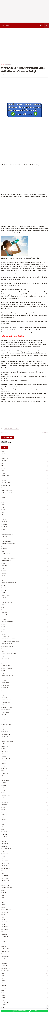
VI (25, 944)
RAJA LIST (25, 832)
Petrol (25, 822)
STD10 (25, 905)
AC (25, 463)
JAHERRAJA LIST (25, 700)
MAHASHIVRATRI (25, 739)
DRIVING (25, 566)
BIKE (25, 498)
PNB (25, 817)
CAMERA (25, 527)
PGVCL (25, 810)
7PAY (25, 456)
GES (25, 600)
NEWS (25, 778)
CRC (25, 551)
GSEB (25, 627)
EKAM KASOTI (25, 580)
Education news (25, 588)
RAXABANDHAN (25, 849)
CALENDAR (25, 522)
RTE (25, 859)
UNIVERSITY (25, 939)
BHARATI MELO (25, 495)
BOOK (25, 507)
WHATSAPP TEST (25, 968)
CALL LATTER (25, 524)
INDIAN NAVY (25, 685)
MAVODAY (25, 749)
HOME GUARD (25, 666)
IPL (25, 690)
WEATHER (25, 963)
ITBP (25, 695)
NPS (25, 788)
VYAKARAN (25, 956)
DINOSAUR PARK (25, 561)
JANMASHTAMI (25, 702)
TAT (25, 917)
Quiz (25, 827)
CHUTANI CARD (25, 541)
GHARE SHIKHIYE (25, 602)
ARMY (25, 473)
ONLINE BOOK (25, 795)
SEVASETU (25, 878)
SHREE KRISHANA (25, 888)
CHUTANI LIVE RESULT (25, 544)
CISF (25, 546)
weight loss (25, 1005)
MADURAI (25, 732)
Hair (25, 673)
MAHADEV (25, 737)
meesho (25, 985)
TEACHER (25, 922)
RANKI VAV (25, 844)
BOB (25, 505)
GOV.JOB (25, 615)
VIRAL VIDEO (25, 951)
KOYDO (25, 717)
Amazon (25, 480)
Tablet (25, 932)
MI (25, 754)
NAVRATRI (25, 773)
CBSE (25, 529)
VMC (25, 954)
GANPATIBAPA (25, 595)
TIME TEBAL (25, 929)
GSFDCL (25, 629)
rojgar (25, 1000)
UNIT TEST (25, 937)
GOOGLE (25, 612)
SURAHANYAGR (25, 910)
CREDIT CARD (25, 554)
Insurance (25, 698)
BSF (25, 515)
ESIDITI (25, 585)
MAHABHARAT (25, 734)
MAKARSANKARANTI (25, 741)
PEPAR (25, 807)
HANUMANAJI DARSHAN (25, 654)
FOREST (25, 593)
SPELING (25, 893)
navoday (25, 988)
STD (25, 903)
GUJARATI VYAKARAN (25, 646)
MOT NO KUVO (25, 759)
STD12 (25, 907)
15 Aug (25, 454)
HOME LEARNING (25, 668)
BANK (25, 488)
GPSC (25, 617)
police (25, 993)
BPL (25, 512)
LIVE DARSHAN (25, 724)
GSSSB (25, 634)
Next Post (44, 432)
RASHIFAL (25, 846)
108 (25, 451)
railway (25, 995)
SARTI (25, 871)
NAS (25, 771)
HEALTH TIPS (15, 428)
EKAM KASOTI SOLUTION (25, 583)
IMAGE (25, 681)
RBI (25, 851)
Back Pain (25, 519)
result (25, 998)
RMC (25, 856)
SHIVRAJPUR (25, 885)
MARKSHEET (25, 746)
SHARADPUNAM (25, 881)
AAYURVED (8, 64)
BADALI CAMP (25, 483)
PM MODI (25, 815)
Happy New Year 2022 (25, 676)
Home (2, 64)
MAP (25, 744)
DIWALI (25, 563)
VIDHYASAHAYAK (25, 949)
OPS (25, 798)
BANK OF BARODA (25, 490)
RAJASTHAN (25, 834)
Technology (25, 934)
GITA (25, 605)
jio (25, 983)
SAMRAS (25, 866)
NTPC (25, 790)
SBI (25, 873)
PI (25, 812)
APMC (25, 468)
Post (25, 824)
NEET (25, 776)
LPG (25, 727)
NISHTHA (25, 783)
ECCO (25, 576)
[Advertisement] (24, 11)
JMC (25, 705)
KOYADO (25, 715)
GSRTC (25, 632)
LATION (25, 720)
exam (25, 981)
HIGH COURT (25, 661)
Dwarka (25, 573)
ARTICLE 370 (25, 476)
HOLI (25, 663)
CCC (25, 532)
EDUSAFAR (25, 578)
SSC (25, 898)
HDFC (25, 656)
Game (25, 649)
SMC (25, 890)
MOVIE (25, 761)
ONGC (25, 793)
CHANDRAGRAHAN (25, 534)
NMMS (25, 785)
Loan (25, 729)
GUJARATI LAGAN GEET (25, 639)
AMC (25, 466)
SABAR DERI (25, 861)
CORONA (25, 549)
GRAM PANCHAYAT (25, 622)
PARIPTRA (25, 805)
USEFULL (25, 942)
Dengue (25, 568)
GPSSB (25, 620)
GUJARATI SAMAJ (25, 644)
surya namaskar (25, 1003)
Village (25, 959)
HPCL (25, 671)
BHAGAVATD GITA (25, 493)
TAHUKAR (25, 912)
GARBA (25, 598)
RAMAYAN (25, 837)
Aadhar (25, 478)
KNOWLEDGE (25, 712)
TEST (25, 924)
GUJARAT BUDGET (25, 637)
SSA (25, 895)
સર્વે (25, 1007)
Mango (25, 766)
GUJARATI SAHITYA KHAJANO (25, 641)
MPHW (25, 763)
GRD (25, 624)
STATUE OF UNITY (25, 900)
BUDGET (25, 517)
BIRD (25, 502)
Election (25, 590)
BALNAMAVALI (25, 485)
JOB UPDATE (6, 25)
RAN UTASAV (25, 839)
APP (25, 471)
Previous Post (5, 432)
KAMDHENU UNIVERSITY (25, 707)
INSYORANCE (25, 688)
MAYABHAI (25, 751)
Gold (25, 651)
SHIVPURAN (25, 883)
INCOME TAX (25, 683)
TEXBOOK (25, 927)
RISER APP (25, 854)
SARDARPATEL (25, 868)
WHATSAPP (25, 966)
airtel (25, 976)
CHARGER (25, 537)
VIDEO (25, 946)
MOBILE (25, 756)
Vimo (25, 961)
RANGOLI (25, 842)
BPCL (25, 510)
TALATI (25, 915)
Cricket (25, 556)
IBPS (25, 678)
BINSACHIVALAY (25, 500)
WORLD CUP (25, 971)
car (25, 978)
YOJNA (25, 973)
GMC (25, 610)
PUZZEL (25, 820)
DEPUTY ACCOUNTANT (25, 559)
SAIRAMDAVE (25, 863)
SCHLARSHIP (25, 876)
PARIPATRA (25, 802)
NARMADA (25, 768)
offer (25, 990)
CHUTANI (25, 539)
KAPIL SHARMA (25, 710)
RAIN (25, 829)
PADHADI (25, 800)
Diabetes (25, 571)
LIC (25, 722)
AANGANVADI (25, 458)
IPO (25, 693)
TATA (25, 920)
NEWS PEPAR (25, 781)
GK (25, 607)
